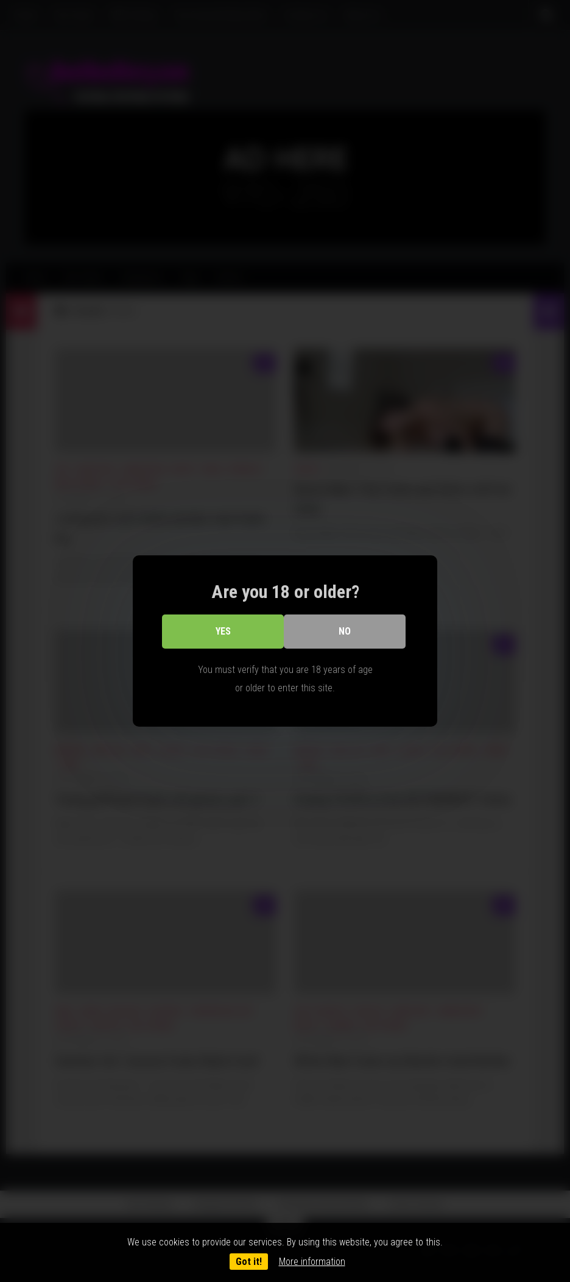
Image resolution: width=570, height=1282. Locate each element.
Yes (223, 631)
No (345, 631)
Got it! (249, 1261)
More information (312, 1261)
